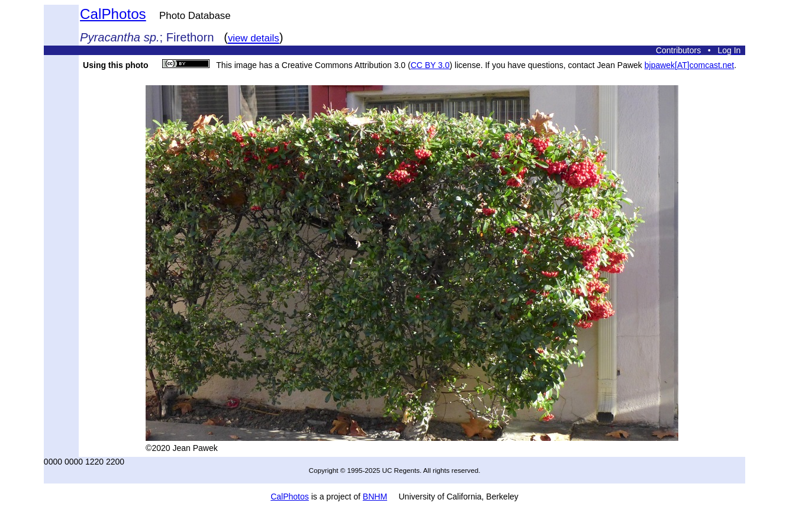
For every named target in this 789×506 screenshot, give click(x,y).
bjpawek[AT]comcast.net (689, 65)
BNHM (375, 496)
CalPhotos (113, 14)
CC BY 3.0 (430, 65)
